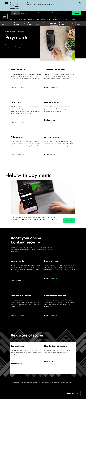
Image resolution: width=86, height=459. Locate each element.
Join (38, 13)
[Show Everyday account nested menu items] (12, 23)
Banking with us (57, 13)
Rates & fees (64, 19)
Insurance (56, 19)
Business (24, 13)
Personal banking (10, 31)
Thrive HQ (73, 19)
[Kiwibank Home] (5, 20)
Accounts (13, 19)
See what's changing (46, 4)
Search (67, 13)
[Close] (80, 3)
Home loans (31, 19)
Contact (48, 13)
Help (42, 13)
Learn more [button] (69, 221)
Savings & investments (44, 19)
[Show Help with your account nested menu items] (72, 23)
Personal (15, 13)
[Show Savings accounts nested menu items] (24, 23)
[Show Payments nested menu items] (57, 23)
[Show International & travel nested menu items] (48, 23)
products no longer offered (61, 382)
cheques (23, 382)
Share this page (72, 394)
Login (76, 13)
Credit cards (22, 19)
